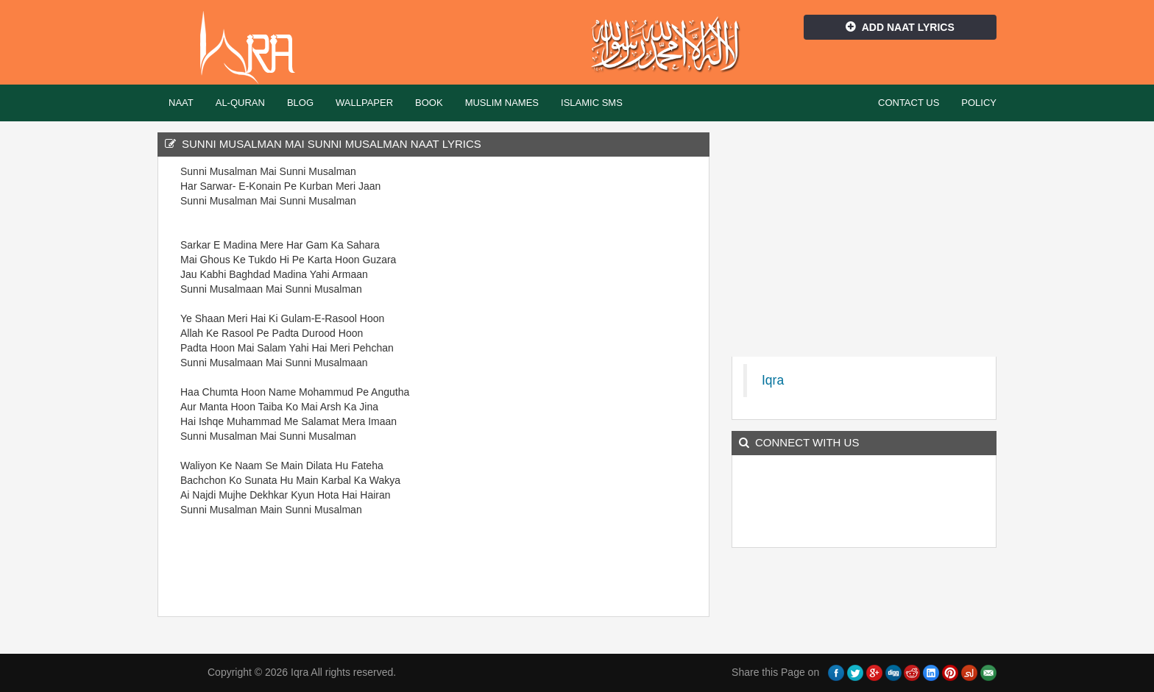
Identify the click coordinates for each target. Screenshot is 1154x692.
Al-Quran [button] (240, 102)
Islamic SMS (592, 102)
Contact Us (908, 102)
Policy (979, 102)
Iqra (254, 48)
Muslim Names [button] (502, 102)
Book (429, 102)
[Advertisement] (621, 384)
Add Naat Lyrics (900, 27)
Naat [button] (181, 102)
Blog (300, 102)
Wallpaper (364, 102)
